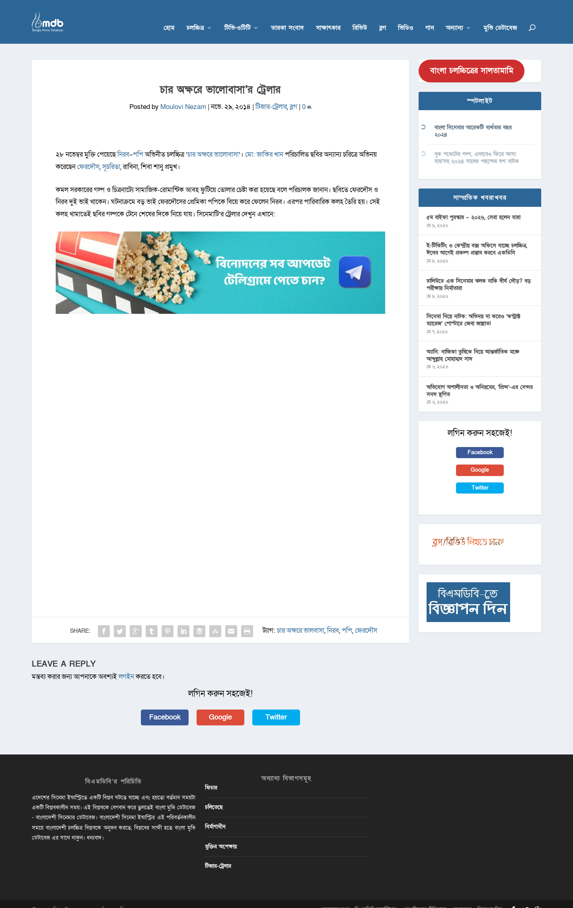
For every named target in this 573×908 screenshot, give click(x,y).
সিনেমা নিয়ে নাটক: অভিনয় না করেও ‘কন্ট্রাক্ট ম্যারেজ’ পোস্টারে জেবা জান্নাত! (473, 308)
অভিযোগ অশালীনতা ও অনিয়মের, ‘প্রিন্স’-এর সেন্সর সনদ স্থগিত (480, 378)
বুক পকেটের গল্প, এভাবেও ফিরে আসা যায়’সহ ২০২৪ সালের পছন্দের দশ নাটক (477, 145)
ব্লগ (382, 16)
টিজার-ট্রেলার (271, 94)
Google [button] (220, 705)
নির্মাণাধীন (215, 815)
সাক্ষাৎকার (328, 16)
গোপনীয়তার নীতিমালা (424, 897)
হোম (169, 16)
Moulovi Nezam (183, 94)
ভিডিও (405, 16)
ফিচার (211, 776)
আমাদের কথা (335, 897)
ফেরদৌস (88, 154)
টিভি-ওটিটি (237, 16)
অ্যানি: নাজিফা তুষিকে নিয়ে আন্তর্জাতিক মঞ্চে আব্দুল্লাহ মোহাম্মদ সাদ (473, 343)
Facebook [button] (165, 705)
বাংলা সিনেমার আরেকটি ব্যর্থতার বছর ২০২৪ (473, 119)
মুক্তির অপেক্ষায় (221, 834)
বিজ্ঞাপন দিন (489, 897)
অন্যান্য (454, 16)
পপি (139, 142)
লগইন (126, 664)
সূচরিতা (111, 154)
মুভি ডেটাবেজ (500, 16)
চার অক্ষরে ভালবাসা (300, 618)
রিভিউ (360, 16)
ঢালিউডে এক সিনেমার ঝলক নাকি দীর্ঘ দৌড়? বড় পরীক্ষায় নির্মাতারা (479, 272)
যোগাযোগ (462, 897)
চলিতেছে (214, 795)
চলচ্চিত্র (195, 16)
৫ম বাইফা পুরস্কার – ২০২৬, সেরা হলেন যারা (473, 205)
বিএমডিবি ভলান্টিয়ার (376, 897)
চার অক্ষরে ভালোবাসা (213, 142)
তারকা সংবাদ (287, 16)
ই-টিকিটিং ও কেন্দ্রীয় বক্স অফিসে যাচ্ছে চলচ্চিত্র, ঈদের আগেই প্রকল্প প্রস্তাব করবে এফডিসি (477, 237)
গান (429, 16)
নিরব (123, 142)
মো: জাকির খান (264, 142)
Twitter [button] (276, 705)
